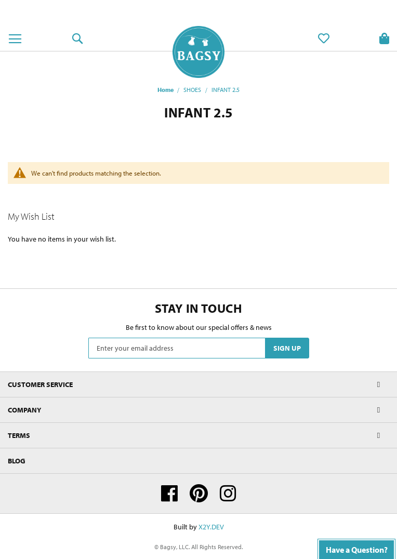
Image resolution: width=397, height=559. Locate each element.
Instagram (228, 493)
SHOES (192, 90)
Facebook (169, 493)
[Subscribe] (287, 348)
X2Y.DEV (211, 526)
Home (165, 90)
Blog (16, 460)
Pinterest (199, 493)
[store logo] (198, 52)
